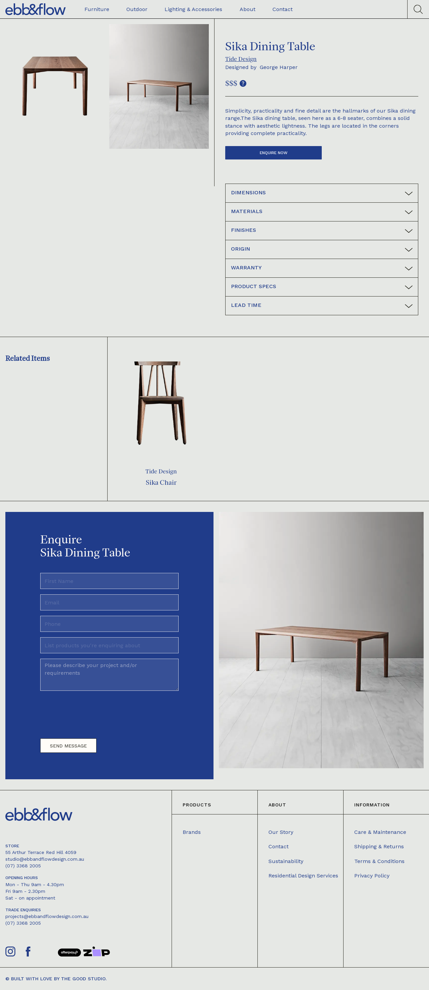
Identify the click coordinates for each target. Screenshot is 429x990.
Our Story (280, 832)
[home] (35, 9)
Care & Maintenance (380, 832)
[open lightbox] (55, 86)
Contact (278, 846)
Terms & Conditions (379, 861)
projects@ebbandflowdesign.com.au (46, 916)
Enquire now (274, 152)
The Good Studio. (84, 978)
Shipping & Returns (379, 846)
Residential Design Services (303, 875)
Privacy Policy (371, 875)
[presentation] (91, 712)
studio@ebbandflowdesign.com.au (44, 859)
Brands (192, 832)
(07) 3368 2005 (23, 865)
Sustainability (285, 861)
